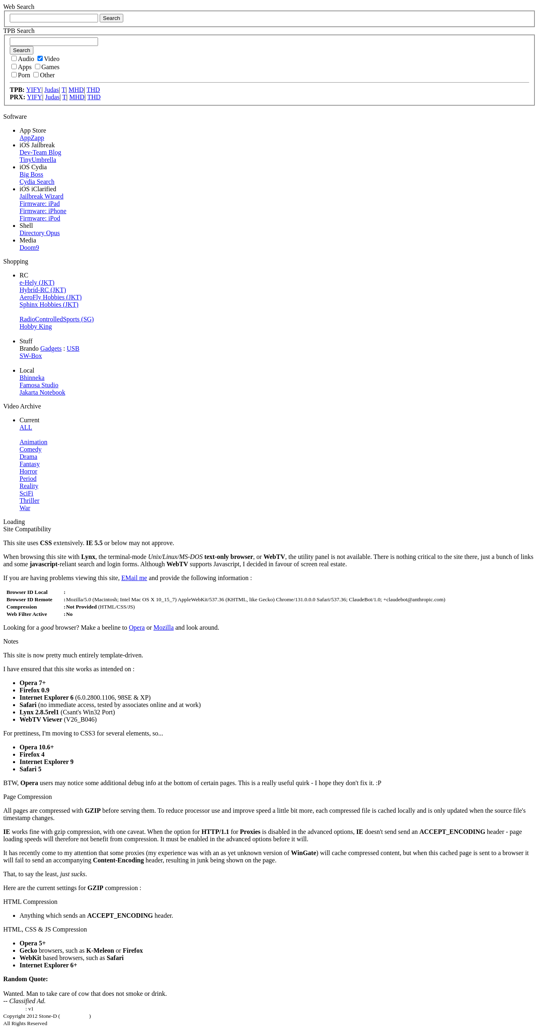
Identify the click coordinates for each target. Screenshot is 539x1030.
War (25, 507)
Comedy (30, 449)
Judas (51, 89)
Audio (22, 58)
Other (44, 75)
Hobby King (36, 326)
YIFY (33, 89)
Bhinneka (32, 377)
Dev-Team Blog (40, 152)
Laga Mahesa (74, 1016)
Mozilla (163, 627)
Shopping (15, 261)
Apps (21, 66)
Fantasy (30, 463)
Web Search (18, 6)
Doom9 (29, 247)
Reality (29, 485)
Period (28, 478)
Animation (33, 442)
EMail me (134, 577)
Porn (20, 75)
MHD (75, 89)
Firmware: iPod (40, 218)
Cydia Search (37, 181)
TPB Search (19, 30)
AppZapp (32, 137)
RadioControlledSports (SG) (57, 319)
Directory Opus (40, 232)
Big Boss (31, 174)
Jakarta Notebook (42, 392)
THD (93, 89)
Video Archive (22, 406)
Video (48, 58)
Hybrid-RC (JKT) (43, 289)
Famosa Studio (39, 385)
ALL (26, 427)
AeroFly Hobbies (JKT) (51, 297)
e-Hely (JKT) (37, 282)
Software (15, 116)
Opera (137, 627)
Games (47, 66)
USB (73, 348)
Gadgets (50, 348)
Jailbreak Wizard (41, 196)
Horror (28, 471)
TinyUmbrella (38, 159)
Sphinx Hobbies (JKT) (49, 304)
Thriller (29, 500)
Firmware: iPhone (43, 210)
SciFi (26, 493)
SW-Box (31, 355)
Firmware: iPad (40, 203)
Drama (28, 456)
